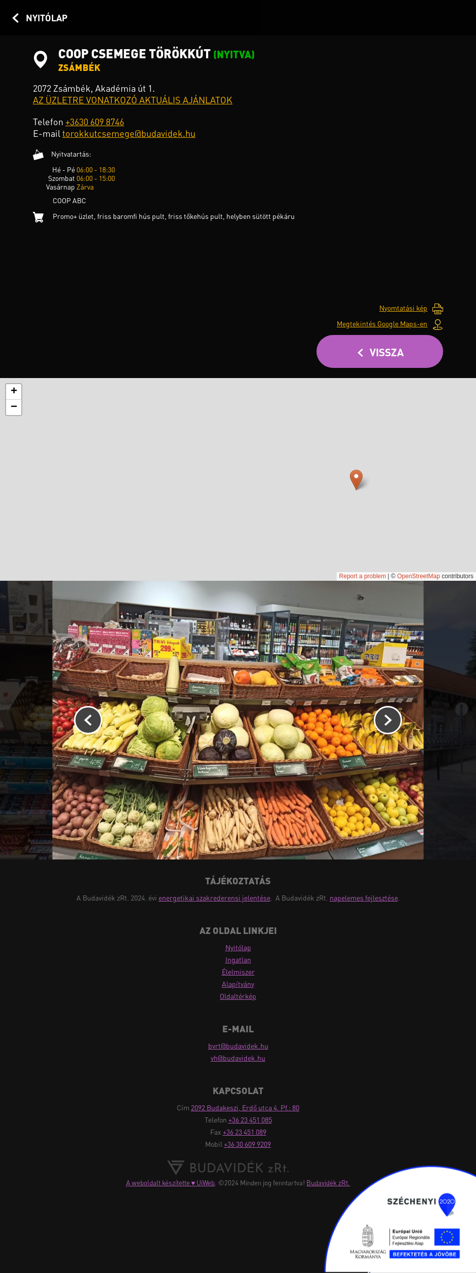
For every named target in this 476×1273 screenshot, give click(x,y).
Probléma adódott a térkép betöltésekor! (238, 479)
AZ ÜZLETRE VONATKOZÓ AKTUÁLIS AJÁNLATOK (132, 99)
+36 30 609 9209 (247, 1144)
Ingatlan (238, 959)
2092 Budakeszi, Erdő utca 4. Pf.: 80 (245, 1107)
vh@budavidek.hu (238, 1058)
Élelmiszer (238, 971)
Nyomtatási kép (403, 308)
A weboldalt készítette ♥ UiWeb (170, 1183)
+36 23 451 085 (250, 1119)
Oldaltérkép (238, 996)
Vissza (387, 352)
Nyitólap (46, 17)
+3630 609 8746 (94, 121)
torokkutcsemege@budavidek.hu (128, 133)
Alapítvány (238, 984)
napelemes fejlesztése (364, 897)
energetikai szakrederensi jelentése (214, 897)
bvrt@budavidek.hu (238, 1045)
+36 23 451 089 (244, 1132)
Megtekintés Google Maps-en (382, 323)
